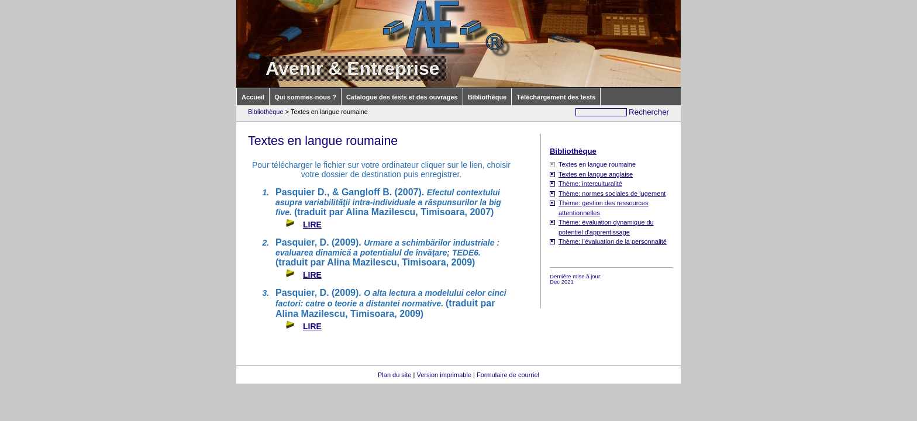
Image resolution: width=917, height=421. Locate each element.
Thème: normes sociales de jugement (612, 193)
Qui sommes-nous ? (305, 97)
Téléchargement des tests (555, 97)
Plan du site (394, 374)
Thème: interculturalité (590, 183)
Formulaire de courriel (508, 374)
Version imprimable (443, 374)
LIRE (312, 224)
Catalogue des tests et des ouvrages (402, 97)
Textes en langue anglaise (596, 174)
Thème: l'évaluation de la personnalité (613, 241)
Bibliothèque (487, 97)
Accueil (253, 97)
